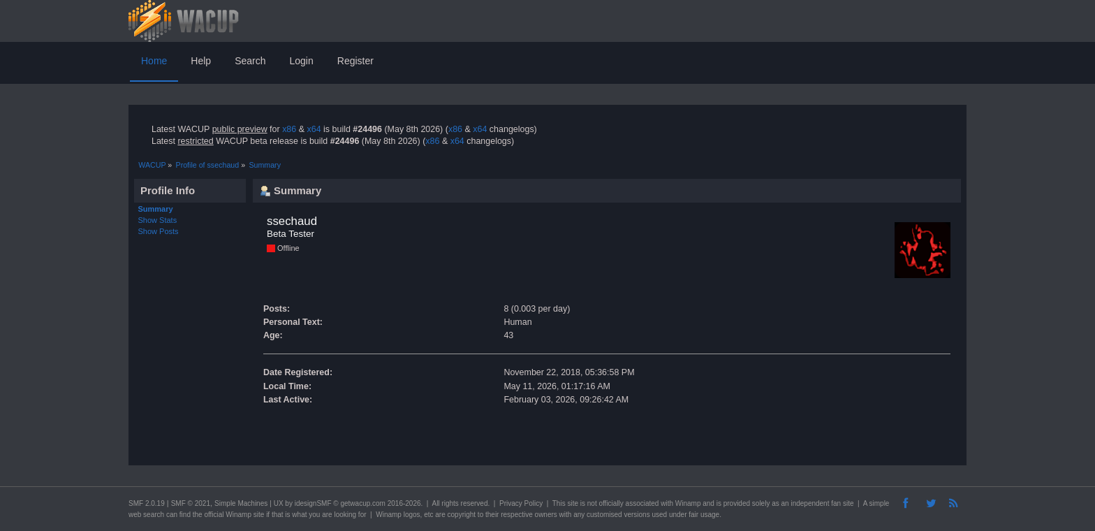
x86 (289, 129)
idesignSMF (313, 503)
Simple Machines (240, 503)
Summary (155, 209)
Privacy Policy (521, 503)
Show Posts (158, 231)
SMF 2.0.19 (146, 503)
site (572, 503)
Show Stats (157, 220)
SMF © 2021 (190, 503)
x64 (314, 129)
